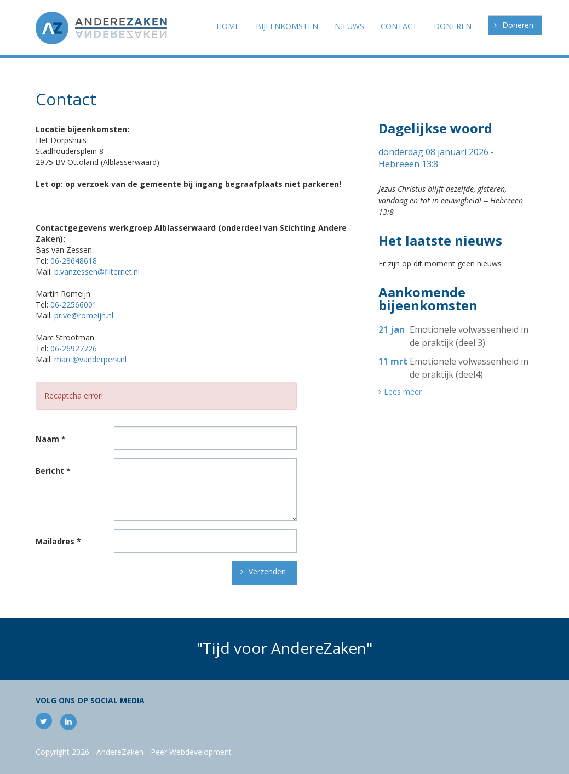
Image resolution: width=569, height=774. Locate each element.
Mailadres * (58, 541)
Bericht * (53, 471)
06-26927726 (73, 348)
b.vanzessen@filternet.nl (97, 271)
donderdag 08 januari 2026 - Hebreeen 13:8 (436, 158)
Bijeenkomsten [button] (287, 26)
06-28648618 (73, 260)
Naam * (51, 439)
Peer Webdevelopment (191, 752)
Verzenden (267, 571)
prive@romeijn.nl (83, 315)
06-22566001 (73, 304)
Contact (399, 26)
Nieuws (349, 26)
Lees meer (403, 392)
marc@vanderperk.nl (90, 359)
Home (227, 26)
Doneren (517, 25)
